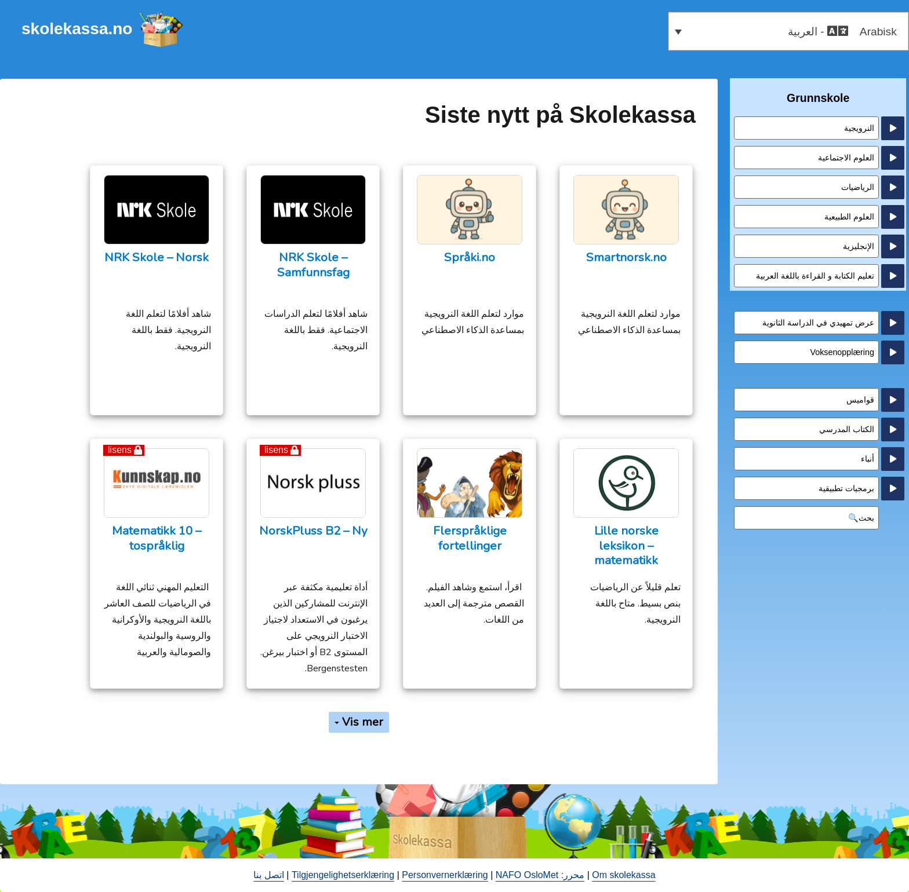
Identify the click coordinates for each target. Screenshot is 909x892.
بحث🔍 (861, 517)
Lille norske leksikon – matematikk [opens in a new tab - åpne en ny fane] (626, 546)
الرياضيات (857, 187)
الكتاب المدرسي (846, 429)
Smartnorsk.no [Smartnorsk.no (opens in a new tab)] (626, 257)
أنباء (867, 458)
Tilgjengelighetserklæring (343, 875)
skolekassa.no (76, 29)
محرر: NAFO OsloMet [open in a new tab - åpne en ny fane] (540, 875)
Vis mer (358, 722)
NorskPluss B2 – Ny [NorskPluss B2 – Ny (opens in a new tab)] (313, 531)
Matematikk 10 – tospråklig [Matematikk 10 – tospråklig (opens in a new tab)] (156, 538)
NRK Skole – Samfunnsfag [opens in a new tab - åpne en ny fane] (313, 265)
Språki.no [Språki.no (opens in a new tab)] (469, 257)
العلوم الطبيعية (849, 216)
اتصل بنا (268, 875)
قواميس (860, 399)
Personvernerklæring (445, 875)
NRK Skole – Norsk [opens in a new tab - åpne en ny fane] (156, 257)
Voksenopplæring (842, 352)
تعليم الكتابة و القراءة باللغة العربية (815, 275)
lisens (276, 450)
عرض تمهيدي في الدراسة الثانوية (818, 322)
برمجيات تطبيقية (846, 488)
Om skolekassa (623, 875)
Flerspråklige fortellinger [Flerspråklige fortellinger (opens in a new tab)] (470, 538)
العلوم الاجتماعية (846, 157)
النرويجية (859, 128)
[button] (788, 31)
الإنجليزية (858, 246)
